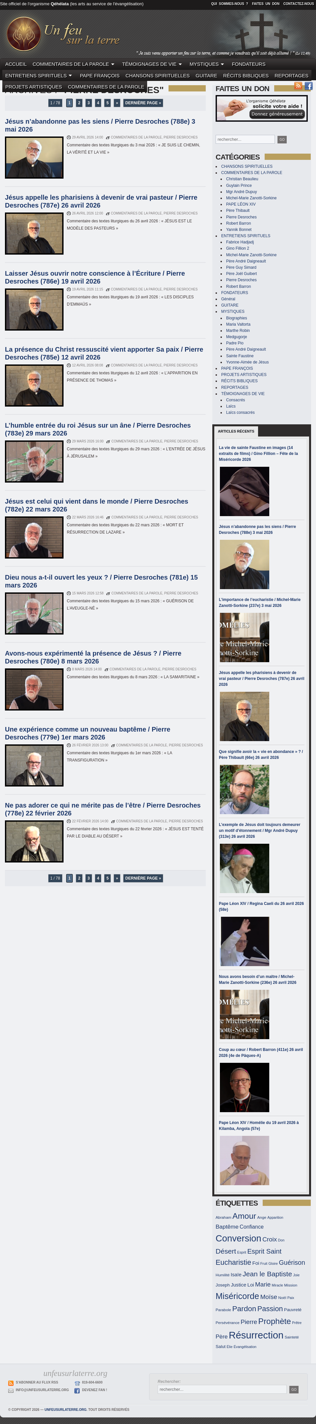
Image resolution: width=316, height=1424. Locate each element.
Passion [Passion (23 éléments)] (270, 1309)
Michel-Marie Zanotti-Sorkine (251, 198)
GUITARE (206, 75)
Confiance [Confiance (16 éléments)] (252, 1227)
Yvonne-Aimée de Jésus (247, 362)
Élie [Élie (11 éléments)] (230, 1347)
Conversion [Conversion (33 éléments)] (238, 1238)
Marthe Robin (238, 330)
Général (228, 299)
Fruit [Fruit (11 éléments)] (263, 1263)
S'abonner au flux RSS (37, 1382)
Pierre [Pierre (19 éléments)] (249, 1321)
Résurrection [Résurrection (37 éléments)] (256, 1335)
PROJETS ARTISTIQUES (33, 86)
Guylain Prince (239, 185)
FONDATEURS (248, 64)
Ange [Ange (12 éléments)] (261, 1217)
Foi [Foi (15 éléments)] (255, 1263)
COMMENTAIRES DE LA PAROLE (74, 64)
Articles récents (236, 431)
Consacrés (235, 400)
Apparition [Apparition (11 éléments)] (275, 1217)
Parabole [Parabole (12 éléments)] (223, 1310)
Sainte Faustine (239, 356)
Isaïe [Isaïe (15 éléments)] (236, 1274)
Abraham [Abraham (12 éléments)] (223, 1217)
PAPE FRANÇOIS (100, 75)
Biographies (236, 318)
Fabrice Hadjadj (240, 242)
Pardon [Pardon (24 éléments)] (244, 1309)
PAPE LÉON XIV (241, 204)
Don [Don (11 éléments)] (281, 1240)
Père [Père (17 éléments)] (222, 1336)
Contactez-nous (298, 4)
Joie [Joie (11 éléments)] (296, 1275)
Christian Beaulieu (242, 179)
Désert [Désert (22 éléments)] (226, 1251)
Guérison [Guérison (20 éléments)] (292, 1262)
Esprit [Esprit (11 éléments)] (241, 1252)
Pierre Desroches (241, 217)
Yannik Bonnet (238, 229)
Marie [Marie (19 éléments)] (263, 1284)
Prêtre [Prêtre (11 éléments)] (297, 1323)
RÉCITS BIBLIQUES (246, 75)
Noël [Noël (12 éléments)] (282, 1297)
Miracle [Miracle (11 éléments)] (277, 1285)
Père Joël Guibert (241, 273)
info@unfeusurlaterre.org (42, 1390)
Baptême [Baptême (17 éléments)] (227, 1226)
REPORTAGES (291, 75)
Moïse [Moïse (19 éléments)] (268, 1296)
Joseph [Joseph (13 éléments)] (223, 1285)
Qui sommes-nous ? (229, 4)
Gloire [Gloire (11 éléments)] (273, 1263)
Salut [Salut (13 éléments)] (220, 1346)
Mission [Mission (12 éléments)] (290, 1285)
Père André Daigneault (246, 261)
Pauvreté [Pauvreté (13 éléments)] (293, 1309)
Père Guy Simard (241, 267)
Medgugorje (236, 337)
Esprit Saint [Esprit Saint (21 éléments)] (264, 1251)
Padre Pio (235, 343)
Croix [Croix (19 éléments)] (269, 1239)
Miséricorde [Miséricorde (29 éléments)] (237, 1296)
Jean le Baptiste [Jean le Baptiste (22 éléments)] (267, 1274)
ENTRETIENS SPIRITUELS (39, 75)
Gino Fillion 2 (237, 248)
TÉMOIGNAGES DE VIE (153, 64)
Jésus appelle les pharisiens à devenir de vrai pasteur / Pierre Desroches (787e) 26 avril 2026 (261, 678)
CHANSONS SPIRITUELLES (157, 75)
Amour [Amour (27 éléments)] (244, 1216)
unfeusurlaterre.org (65, 1410)
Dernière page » (143, 103)
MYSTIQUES (208, 64)
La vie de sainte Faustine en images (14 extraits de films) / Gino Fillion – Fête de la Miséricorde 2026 (258, 453)
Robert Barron (238, 223)
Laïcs (231, 406)
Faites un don (265, 4)
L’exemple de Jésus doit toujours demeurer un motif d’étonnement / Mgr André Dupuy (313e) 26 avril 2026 (259, 830)
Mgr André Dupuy (241, 191)
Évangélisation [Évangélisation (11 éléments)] (245, 1347)
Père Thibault (238, 210)
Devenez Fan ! (94, 1390)
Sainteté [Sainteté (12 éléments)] (292, 1337)
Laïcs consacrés (240, 412)
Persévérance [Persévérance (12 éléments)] (228, 1322)
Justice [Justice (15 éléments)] (238, 1284)
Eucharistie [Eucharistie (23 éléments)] (233, 1262)
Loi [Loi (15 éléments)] (251, 1284)
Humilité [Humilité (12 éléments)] (223, 1275)
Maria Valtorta (238, 324)
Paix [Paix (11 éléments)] (290, 1298)
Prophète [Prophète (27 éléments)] (274, 1321)
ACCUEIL (16, 64)
